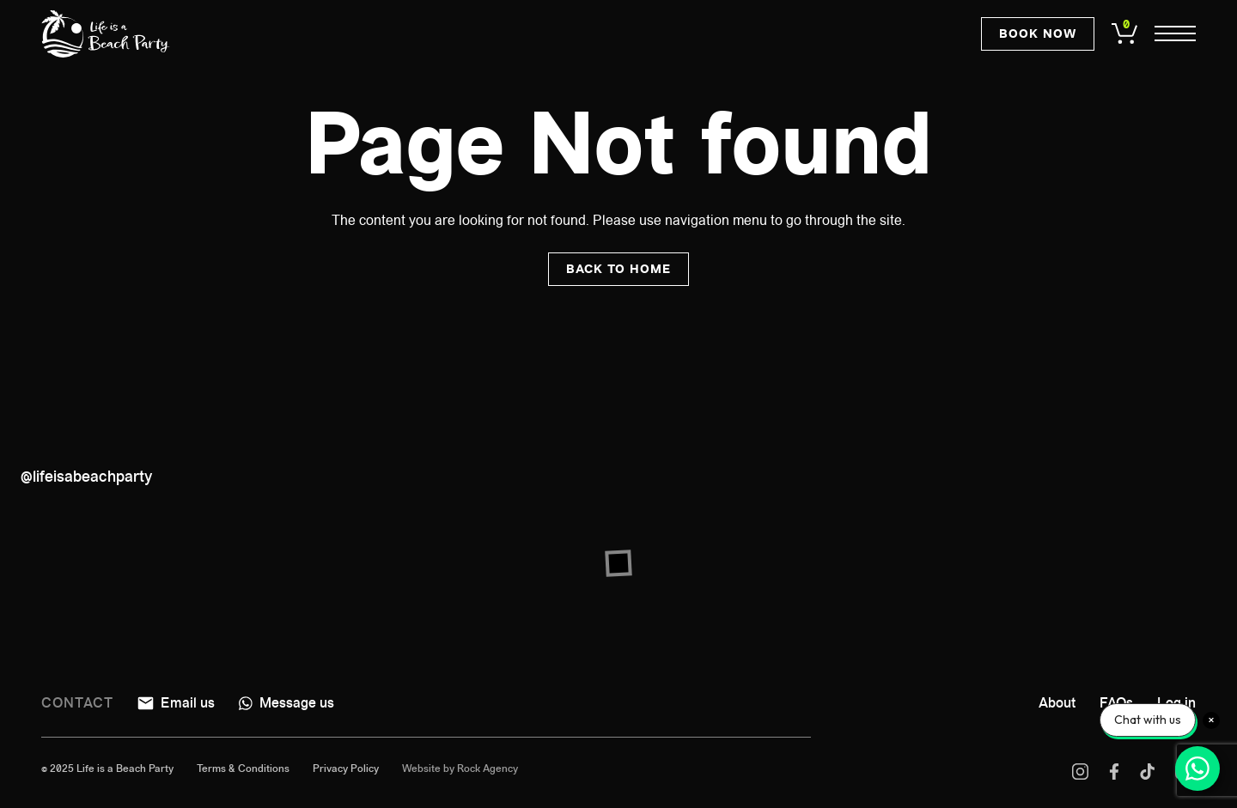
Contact (77, 703)
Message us (286, 703)
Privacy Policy (346, 768)
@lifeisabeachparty (86, 476)
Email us (176, 703)
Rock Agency (487, 768)
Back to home (618, 269)
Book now (1037, 34)
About (1057, 703)
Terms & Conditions (243, 768)
